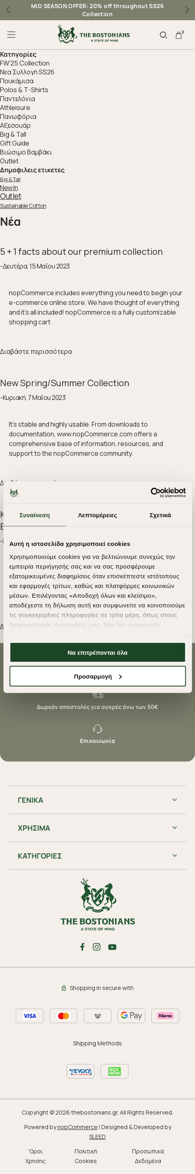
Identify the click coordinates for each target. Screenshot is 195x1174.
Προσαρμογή (98, 676)
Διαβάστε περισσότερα (36, 351)
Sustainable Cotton (23, 205)
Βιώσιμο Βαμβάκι (26, 152)
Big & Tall (13, 134)
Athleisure (15, 107)
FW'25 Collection (25, 63)
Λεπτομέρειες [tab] (97, 515)
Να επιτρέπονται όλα (97, 652)
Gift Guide (14, 143)
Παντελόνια (17, 98)
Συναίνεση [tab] (34, 515)
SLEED (97, 1136)
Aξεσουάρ (15, 125)
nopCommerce (77, 1127)
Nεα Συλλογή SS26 (27, 72)
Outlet (9, 161)
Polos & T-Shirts (24, 89)
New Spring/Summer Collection (64, 383)
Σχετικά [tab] (160, 515)
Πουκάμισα (17, 80)
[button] (187, 10)
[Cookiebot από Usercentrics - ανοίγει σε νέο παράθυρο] (150, 492)
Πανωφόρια (18, 116)
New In (9, 187)
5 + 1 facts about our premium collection (81, 251)
